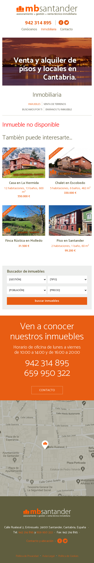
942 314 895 (38, 22)
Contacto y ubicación (39, 541)
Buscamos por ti (32, 109)
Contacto (66, 29)
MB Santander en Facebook (61, 22)
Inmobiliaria (48, 29)
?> (26, 279)
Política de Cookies (68, 556)
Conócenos (29, 29)
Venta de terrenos (55, 104)
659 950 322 (47, 373)
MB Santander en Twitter (66, 22)
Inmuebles (34, 104)
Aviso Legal (48, 556)
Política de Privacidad (27, 556)
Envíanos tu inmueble (59, 109)
